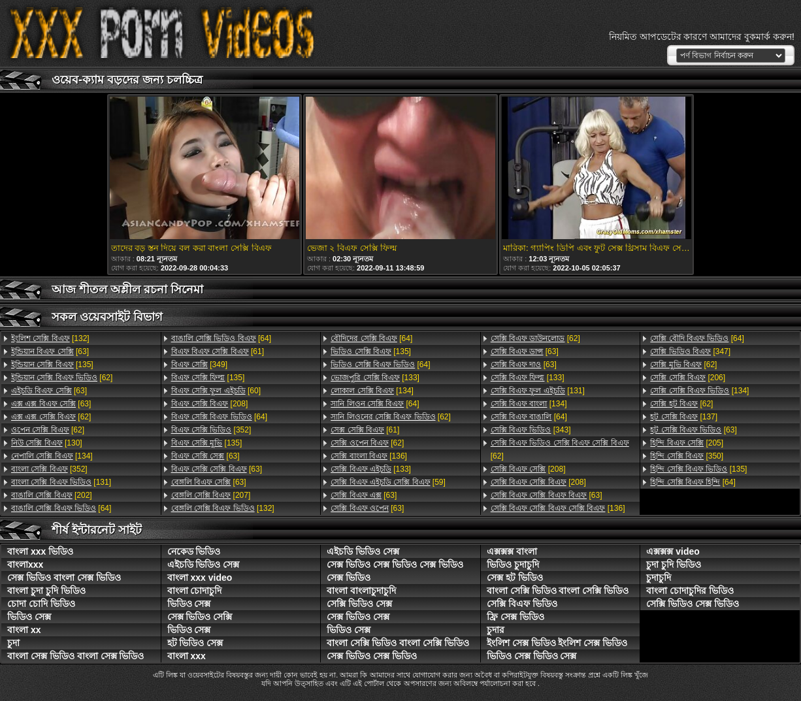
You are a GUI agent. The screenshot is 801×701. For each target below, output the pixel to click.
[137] (683, 416)
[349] (199, 364)
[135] (52, 364)
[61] (217, 351)
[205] (686, 443)
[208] (209, 403)
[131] (61, 482)
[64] (61, 508)
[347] (690, 351)
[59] (388, 482)
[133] (375, 377)
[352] (49, 469)
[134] (52, 456)
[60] (216, 390)
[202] (51, 495)
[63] (50, 351)
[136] (369, 456)
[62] (61, 377)
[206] (687, 377)
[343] (531, 429)
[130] (46, 443)
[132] (50, 338)
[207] (211, 495)
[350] (686, 456)
